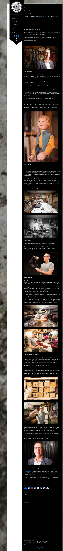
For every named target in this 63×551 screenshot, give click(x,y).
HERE (38, 477)
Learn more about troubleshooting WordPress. (41, 547)
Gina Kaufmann (31, 19)
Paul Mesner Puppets (52, 468)
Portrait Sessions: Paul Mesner (33, 11)
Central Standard (42, 478)
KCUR (57, 16)
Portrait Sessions (43, 16)
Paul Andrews (32, 474)
